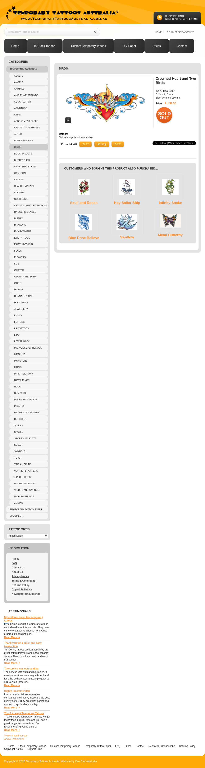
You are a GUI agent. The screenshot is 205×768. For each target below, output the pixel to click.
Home (158, 32)
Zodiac (18, 503)
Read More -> (12, 637)
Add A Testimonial (14, 739)
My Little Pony (23, 373)
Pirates (18, 406)
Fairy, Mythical (23, 244)
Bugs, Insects (22, 153)
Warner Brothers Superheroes (25, 473)
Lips (16, 335)
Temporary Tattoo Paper (26, 509)
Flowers (19, 257)
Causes (18, 179)
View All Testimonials (15, 735)
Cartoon (19, 173)
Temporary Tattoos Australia (42, 761)
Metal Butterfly (170, 235)
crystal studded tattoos (30, 205)
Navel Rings (21, 380)
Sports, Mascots (24, 438)
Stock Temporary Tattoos (32, 746)
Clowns (18, 192)
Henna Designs (23, 296)
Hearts (18, 289)
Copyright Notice (22, 589)
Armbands (20, 108)
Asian (17, 114)
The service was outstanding (21, 668)
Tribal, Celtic (22, 464)
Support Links (34, 749)
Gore (17, 283)
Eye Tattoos (21, 238)
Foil (16, 263)
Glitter (18, 270)
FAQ (14, 563)
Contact (140, 746)
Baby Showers (23, 140)
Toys (16, 458)
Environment (22, 231)
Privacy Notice (20, 576)
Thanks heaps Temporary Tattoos (24, 713)
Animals (18, 88)
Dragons (19, 225)
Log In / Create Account (180, 32)
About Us (17, 572)
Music (17, 367)
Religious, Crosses (26, 412)
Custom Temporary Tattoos (65, 746)
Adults (18, 76)
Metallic (19, 354)
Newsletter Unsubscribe (26, 593)
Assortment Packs (25, 121)
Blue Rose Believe (83, 238)
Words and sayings (26, 490)
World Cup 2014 (23, 496)
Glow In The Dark (24, 276)
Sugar (17, 445)
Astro (17, 134)
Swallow (127, 237)
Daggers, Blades (24, 212)
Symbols (19, 451)
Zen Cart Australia (86, 761)
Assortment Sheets (26, 127)
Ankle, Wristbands (25, 95)
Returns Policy (20, 585)
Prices (15, 558)
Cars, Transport (24, 166)
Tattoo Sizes (19, 529)
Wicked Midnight (24, 483)
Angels (18, 82)
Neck (17, 386)
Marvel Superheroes (27, 348)
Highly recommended (17, 691)
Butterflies (21, 160)
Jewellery (20, 309)
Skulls (18, 432)
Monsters (20, 360)
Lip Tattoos (21, 328)
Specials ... (17, 516)
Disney (18, 218)
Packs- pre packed (25, 399)
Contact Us (18, 567)
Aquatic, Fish (22, 101)
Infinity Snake (170, 203)
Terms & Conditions (23, 580)
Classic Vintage (24, 186)
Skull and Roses (83, 203)
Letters (19, 322)
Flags (17, 250)
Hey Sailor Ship (127, 203)
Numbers (19, 393)
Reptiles (19, 419)
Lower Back (21, 341)
